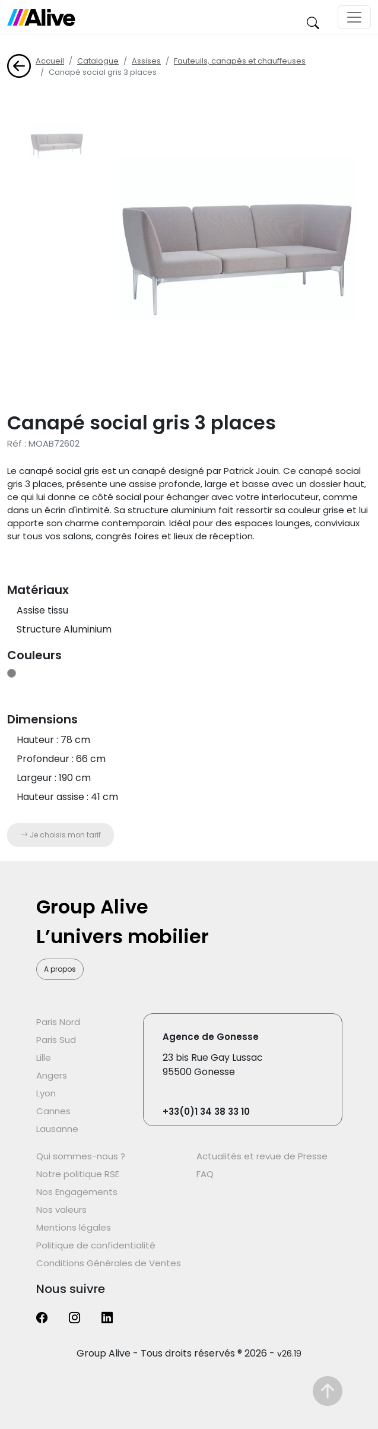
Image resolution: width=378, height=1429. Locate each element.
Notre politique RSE (77, 1174)
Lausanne (57, 1129)
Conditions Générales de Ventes (108, 1263)
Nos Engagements (76, 1191)
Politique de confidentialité (95, 1245)
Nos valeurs (61, 1209)
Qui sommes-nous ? (80, 1156)
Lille (43, 1057)
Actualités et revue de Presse (262, 1156)
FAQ (205, 1174)
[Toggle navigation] (354, 17)
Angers (51, 1075)
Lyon (46, 1093)
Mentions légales (73, 1227)
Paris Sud (56, 1039)
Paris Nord (58, 1022)
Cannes (53, 1111)
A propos (60, 969)
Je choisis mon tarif (61, 835)
